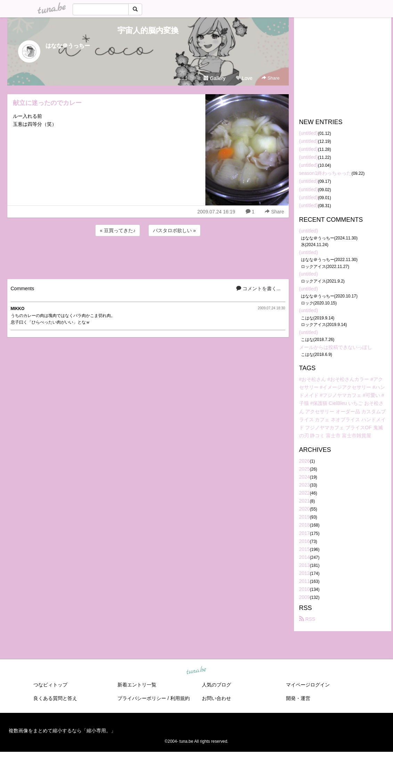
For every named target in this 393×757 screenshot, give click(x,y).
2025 (304, 469)
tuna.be (196, 671)
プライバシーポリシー (141, 698)
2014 (304, 557)
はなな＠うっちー (68, 46)
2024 (304, 477)
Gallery (214, 78)
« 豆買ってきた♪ (118, 230)
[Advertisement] (148, 256)
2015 (304, 549)
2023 (304, 485)
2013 (304, 565)
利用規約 (180, 698)
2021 (304, 501)
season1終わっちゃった (325, 173)
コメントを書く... (258, 288)
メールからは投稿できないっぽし (335, 347)
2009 (304, 597)
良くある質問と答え (55, 698)
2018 (304, 525)
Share (270, 78)
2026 (304, 461)
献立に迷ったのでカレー (47, 102)
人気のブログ (216, 684)
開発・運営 (298, 698)
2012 (304, 573)
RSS (307, 619)
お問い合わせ (216, 698)
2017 (304, 533)
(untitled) (308, 133)
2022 (304, 493)
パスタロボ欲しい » (174, 230)
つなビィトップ (50, 684)
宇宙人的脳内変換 (148, 30)
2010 (304, 589)
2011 (304, 581)
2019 (304, 517)
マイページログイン (308, 684)
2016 (304, 541)
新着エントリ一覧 (136, 684)
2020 (304, 509)
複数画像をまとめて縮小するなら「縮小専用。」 (62, 730)
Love (244, 78)
